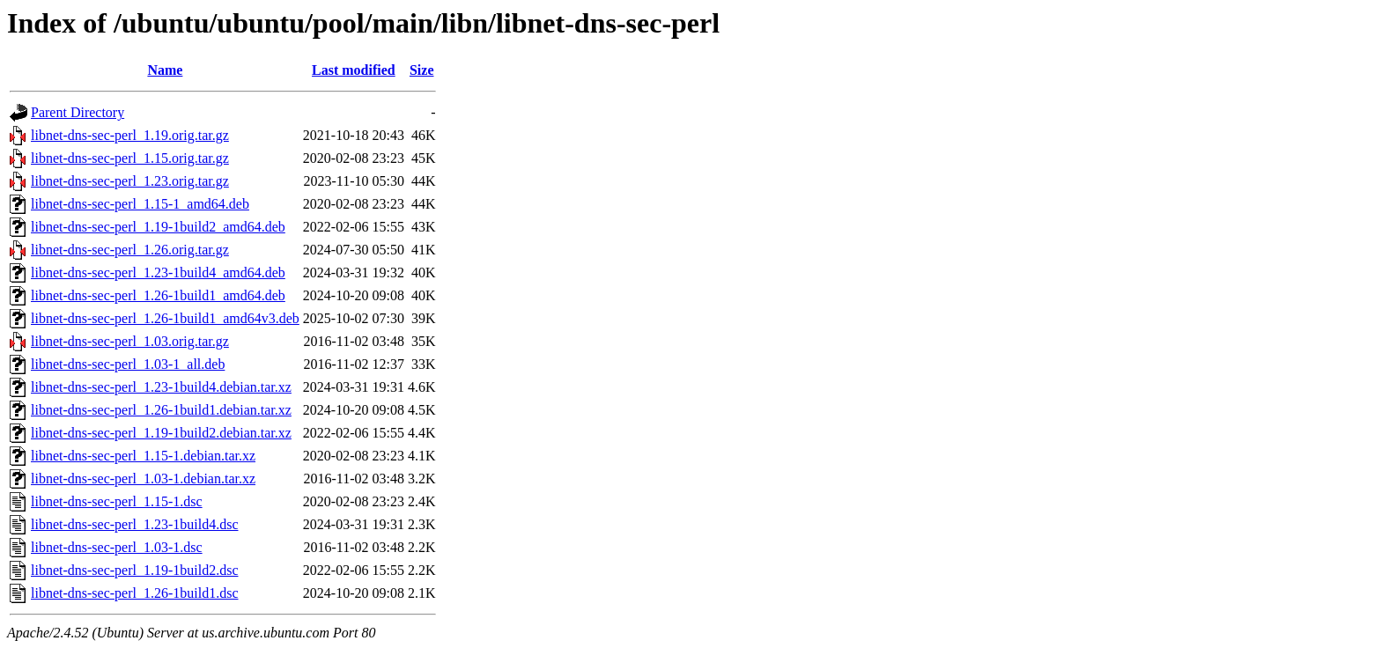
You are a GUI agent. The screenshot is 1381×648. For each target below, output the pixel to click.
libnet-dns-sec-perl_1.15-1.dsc (117, 501)
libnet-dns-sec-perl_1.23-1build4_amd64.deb (158, 272)
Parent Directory (77, 112)
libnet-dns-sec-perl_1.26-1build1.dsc (135, 592)
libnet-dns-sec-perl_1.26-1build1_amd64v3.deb (165, 318)
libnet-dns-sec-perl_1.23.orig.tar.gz (130, 180)
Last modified (353, 70)
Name (164, 70)
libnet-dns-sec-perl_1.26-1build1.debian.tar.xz (161, 409)
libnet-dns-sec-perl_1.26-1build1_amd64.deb (158, 295)
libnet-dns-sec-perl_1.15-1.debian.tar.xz (143, 455)
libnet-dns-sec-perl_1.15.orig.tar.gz (130, 158)
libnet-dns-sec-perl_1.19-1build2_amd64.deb (158, 226)
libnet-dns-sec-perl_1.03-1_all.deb (128, 364)
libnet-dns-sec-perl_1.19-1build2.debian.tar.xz (161, 432)
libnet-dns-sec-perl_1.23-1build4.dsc (135, 524)
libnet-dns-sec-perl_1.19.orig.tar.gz (130, 135)
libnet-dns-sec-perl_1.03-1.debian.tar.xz (143, 478)
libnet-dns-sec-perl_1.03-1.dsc (117, 547)
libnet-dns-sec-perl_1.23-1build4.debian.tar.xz (161, 386)
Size (422, 70)
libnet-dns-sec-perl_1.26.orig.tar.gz (130, 249)
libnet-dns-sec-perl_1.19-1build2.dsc (135, 570)
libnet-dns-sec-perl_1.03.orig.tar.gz (130, 341)
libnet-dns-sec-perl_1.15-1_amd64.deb (140, 203)
